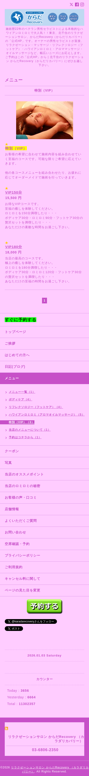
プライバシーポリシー (22, 555)
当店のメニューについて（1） (30, 429)
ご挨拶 (10, 343)
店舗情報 (12, 509)
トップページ (15, 332)
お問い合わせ (15, 532)
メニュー (12, 378)
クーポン (12, 451)
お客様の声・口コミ (21, 497)
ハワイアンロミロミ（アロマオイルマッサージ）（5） (47, 414)
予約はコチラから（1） (25, 437)
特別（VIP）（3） (21, 422)
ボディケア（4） (20, 399)
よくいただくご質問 (21, 521)
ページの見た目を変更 (22, 590)
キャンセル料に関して (22, 579)
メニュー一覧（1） (22, 392)
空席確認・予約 (17, 544)
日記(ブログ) (15, 366)
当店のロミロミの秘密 (22, 486)
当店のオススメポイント (24, 474)
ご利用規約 (14, 567)
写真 (8, 463)
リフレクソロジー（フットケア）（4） (36, 407)
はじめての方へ (17, 355)
